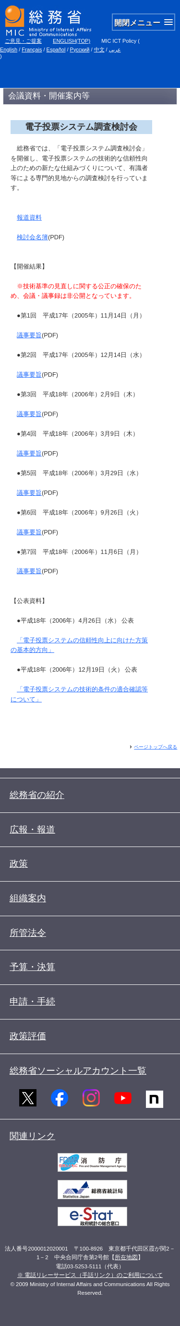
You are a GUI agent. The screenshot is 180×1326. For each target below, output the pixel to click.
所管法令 (28, 933)
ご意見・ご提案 (23, 41)
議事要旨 (29, 335)
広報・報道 (32, 829)
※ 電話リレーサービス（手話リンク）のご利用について (90, 1275)
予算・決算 (32, 967)
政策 (19, 864)
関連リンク (32, 1136)
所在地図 (126, 1257)
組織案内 (28, 898)
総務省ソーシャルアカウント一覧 (78, 1071)
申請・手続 (32, 1001)
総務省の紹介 (37, 795)
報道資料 (29, 217)
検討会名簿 (32, 237)
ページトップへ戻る (155, 746)
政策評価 (28, 1036)
